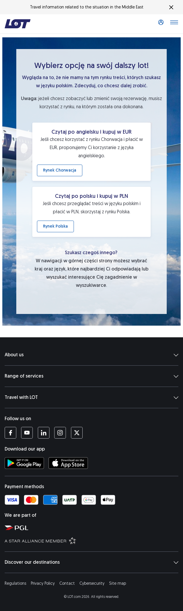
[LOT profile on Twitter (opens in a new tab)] (77, 433)
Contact (67, 583)
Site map (117, 583)
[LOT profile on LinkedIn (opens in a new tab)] (43, 433)
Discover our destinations (91, 562)
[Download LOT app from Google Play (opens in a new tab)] (24, 463)
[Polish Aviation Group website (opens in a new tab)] (93, 527)
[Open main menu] (174, 24)
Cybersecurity (91, 583)
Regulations (15, 583)
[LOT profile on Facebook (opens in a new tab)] (10, 433)
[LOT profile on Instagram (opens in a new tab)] (60, 433)
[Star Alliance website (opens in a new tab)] (93, 540)
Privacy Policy (43, 583)
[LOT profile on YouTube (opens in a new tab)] (27, 433)
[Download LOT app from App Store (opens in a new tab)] (68, 463)
